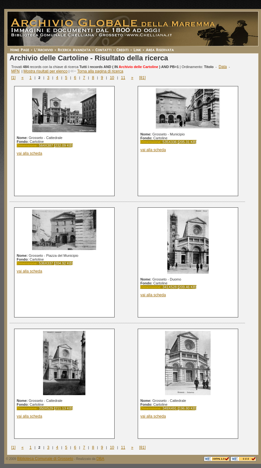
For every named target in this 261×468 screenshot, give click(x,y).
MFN (15, 71)
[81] (142, 77)
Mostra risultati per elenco (45, 71)
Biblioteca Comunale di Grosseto (45, 458)
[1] (13, 77)
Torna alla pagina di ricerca (100, 71)
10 (112, 77)
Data (223, 67)
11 (123, 77)
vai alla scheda (29, 153)
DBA (100, 458)
